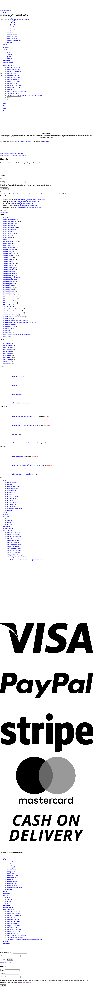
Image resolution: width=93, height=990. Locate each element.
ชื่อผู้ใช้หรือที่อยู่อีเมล (6, 955)
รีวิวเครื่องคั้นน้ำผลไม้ (9, 251)
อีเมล (2, 184)
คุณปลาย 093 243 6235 (14, 546)
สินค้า (4, 13)
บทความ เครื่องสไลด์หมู (9, 222)
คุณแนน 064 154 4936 (13, 536)
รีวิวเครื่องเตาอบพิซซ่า (9, 299)
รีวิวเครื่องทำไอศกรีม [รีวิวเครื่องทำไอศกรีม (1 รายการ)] (4, 214)
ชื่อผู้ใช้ (2, 972)
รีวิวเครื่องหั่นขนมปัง (9, 293)
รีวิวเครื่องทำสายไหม (9, 269)
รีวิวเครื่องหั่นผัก (7, 295)
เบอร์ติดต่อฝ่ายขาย (8, 532)
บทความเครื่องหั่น (8, 234)
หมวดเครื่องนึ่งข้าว (12, 505)
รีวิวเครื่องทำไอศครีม (9, 275)
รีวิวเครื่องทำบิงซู (8, 263)
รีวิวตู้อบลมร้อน (7, 245)
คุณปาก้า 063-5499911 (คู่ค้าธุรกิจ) (16, 558)
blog (4, 220)
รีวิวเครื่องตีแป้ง (7, 259)
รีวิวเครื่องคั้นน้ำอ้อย (8, 253)
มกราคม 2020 (7, 357)
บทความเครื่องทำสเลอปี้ (9, 232)
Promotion (6, 516)
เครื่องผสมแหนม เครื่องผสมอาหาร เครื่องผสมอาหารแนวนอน (20, 325)
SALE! (5, 514)
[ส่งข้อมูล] (4, 860)
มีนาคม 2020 (7, 353)
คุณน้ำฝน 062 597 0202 (14, 550)
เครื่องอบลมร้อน (7, 335)
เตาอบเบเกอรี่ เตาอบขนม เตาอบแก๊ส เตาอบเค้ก (16, 337)
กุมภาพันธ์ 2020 (8, 355)
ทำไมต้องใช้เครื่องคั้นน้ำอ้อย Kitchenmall (27, 203)
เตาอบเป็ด (6, 339)
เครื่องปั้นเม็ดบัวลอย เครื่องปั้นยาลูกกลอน (15, 323)
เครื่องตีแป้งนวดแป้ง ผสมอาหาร (12, 313)
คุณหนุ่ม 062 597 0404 (14, 538)
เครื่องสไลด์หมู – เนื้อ (9, 329)
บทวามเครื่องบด (7, 240)
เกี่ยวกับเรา (6, 518)
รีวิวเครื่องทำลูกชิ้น (8, 267)
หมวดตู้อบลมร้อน (11, 495)
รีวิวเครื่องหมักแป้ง (8, 291)
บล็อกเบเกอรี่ (6, 242)
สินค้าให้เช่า (10, 17)
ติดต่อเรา (9, 522)
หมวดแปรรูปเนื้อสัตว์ (12, 491)
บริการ (8, 520)
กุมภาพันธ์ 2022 (8, 351)
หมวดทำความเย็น (11, 501)
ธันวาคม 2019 (7, 359)
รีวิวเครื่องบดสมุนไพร (9, 277)
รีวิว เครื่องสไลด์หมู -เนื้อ (10, 244)
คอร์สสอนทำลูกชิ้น (8, 530)
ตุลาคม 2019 (7, 363)
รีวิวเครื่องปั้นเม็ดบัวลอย (10, 281)
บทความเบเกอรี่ (7, 238)
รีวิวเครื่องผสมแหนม (9, 283)
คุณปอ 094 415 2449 (13, 544)
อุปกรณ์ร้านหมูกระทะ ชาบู (13, 489)
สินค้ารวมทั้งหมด (11, 485)
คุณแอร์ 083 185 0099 (13, 75)
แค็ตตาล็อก (10, 526)
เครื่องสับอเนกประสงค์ (9, 327)
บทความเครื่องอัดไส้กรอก (10, 236)
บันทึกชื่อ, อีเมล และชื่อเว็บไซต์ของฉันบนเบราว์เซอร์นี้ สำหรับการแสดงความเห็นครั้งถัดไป (26, 187)
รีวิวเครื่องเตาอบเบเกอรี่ (9, 301)
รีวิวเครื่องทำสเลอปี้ (8, 271)
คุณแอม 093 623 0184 (13, 548)
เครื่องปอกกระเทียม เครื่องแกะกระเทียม (14, 319)
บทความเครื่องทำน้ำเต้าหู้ (10, 230)
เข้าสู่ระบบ (9, 961)
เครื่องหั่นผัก (6, 333)
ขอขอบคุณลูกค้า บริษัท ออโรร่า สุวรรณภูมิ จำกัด (13, 155)
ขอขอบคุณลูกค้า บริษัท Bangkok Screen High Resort (29, 201)
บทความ (9, 524)
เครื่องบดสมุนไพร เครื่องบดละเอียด (13, 315)
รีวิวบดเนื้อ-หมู (7, 247)
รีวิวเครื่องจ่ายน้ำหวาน (9, 255)
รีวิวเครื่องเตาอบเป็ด (9, 303)
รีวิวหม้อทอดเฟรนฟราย (9, 249)
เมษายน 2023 (7, 345)
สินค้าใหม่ (9, 512)
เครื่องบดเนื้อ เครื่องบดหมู (10, 317)
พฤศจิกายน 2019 (8, 361)
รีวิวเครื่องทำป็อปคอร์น (9, 265)
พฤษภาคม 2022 (8, 349)
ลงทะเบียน (3, 987)
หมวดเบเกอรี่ (10, 497)
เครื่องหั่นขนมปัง (7, 331)
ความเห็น (3, 177)
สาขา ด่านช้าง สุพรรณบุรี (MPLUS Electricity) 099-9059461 (24, 562)
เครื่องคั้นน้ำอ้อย (7, 309)
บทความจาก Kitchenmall (10, 224)
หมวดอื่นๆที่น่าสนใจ (12, 507)
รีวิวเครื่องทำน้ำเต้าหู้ (8, 261)
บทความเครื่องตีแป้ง (9, 228)
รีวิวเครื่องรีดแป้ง (8, 287)
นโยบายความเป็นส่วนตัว (24, 984)
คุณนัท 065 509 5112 (13, 73)
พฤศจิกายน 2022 (8, 347)
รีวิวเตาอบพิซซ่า (7, 307)
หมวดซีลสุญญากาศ (12, 499)
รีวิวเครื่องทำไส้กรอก (9, 273)
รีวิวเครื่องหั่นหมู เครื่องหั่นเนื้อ (5, 10)
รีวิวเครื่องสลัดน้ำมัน (9, 289)
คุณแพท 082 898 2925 (14, 552)
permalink (46, 142)
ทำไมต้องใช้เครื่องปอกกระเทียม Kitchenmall (24, 207)
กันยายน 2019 (7, 365)
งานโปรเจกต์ (6, 528)
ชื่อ (1, 181)
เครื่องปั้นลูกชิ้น (7, 321)
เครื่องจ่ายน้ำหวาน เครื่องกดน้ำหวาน (13, 311)
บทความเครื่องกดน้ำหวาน (10, 226)
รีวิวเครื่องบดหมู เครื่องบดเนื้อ (11, 279)
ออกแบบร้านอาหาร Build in (14, 510)
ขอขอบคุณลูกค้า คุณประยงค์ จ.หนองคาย (11, 153)
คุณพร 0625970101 (12, 556)
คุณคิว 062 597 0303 (13, 534)
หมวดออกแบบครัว (12, 508)
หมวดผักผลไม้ (10, 503)
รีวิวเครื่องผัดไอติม (8, 285)
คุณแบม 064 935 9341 (13, 554)
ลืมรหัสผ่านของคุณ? (5, 965)
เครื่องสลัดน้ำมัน (11, 493)
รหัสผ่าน (3, 958)
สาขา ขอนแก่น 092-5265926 (15, 560)
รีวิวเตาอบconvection (9, 305)
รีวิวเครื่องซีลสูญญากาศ (10, 257)
